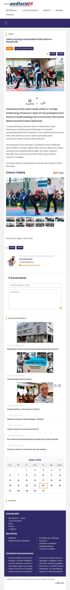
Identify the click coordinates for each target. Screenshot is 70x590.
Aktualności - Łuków (16, 518)
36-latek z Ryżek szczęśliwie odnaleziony (51, 563)
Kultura (11, 526)
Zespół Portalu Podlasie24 (19, 541)
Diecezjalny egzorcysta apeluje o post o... (20, 566)
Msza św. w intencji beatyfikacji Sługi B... (51, 571)
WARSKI (61, 583)
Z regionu (12, 529)
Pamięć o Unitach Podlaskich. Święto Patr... (20, 560)
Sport (9, 48)
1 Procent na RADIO (47, 549)
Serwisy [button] (47, 10)
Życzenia (43, 541)
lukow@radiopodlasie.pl (29, 265)
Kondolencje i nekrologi (49, 538)
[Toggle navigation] (5, 23)
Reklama (59, 10)
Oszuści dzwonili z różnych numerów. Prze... (20, 563)
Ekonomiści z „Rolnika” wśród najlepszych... (51, 566)
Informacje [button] (11, 10)
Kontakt (10, 14)
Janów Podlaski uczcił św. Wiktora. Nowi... (20, 558)
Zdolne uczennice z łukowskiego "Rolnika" (20, 569)
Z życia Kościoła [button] (30, 10)
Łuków (6, 4)
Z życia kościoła (15, 521)
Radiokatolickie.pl (46, 546)
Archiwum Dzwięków (47, 543)
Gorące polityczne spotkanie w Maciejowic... (20, 571)
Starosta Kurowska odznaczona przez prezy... (51, 558)
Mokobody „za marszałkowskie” (51, 569)
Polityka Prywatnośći (48, 579)
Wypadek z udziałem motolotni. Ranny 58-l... (51, 560)
